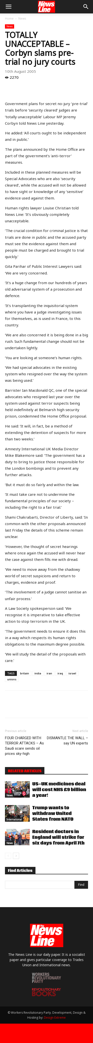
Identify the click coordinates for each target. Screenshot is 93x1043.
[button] (8, 6)
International (14, 819)
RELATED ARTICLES (24, 771)
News (22, 18)
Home (9, 18)
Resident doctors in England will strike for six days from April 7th (58, 837)
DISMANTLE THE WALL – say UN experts (67, 740)
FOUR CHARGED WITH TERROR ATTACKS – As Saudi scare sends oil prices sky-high (24, 746)
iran (49, 673)
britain (24, 673)
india (37, 673)
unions (11, 679)
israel (72, 673)
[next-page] (16, 856)
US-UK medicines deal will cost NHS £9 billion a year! (59, 790)
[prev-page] (8, 856)
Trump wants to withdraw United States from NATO (52, 813)
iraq (60, 673)
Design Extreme (55, 1017)
